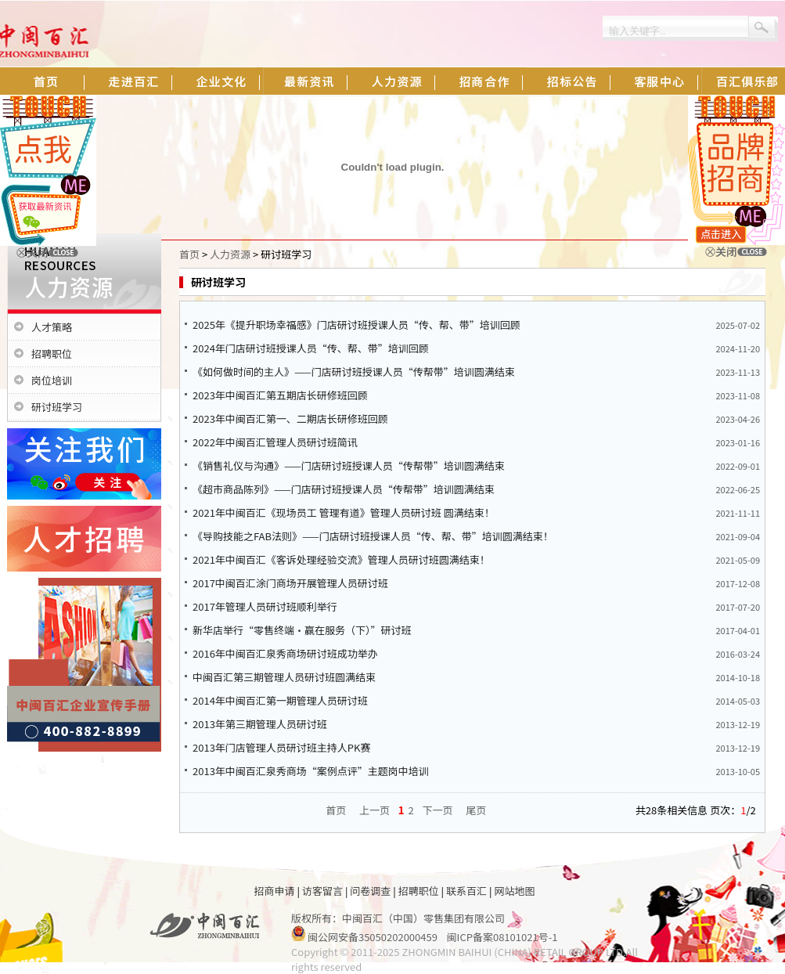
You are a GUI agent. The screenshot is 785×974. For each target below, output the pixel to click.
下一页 (438, 810)
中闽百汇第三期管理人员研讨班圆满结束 (284, 676)
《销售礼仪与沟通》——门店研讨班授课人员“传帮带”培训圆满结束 (349, 465)
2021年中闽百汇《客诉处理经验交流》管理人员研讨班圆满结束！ (341, 559)
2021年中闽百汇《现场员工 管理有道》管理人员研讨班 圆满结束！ (344, 512)
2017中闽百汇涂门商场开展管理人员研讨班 (290, 582)
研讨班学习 (56, 406)
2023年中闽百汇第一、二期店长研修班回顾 (290, 418)
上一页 (374, 810)
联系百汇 (466, 890)
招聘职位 (51, 353)
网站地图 (514, 890)
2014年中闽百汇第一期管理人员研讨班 (280, 700)
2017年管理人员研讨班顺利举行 (265, 606)
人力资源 (230, 254)
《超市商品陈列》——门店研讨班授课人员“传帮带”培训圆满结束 (344, 489)
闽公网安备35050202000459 (373, 936)
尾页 (476, 810)
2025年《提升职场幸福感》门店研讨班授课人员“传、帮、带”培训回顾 (356, 324)
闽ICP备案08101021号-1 (502, 936)
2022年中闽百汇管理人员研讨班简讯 (275, 442)
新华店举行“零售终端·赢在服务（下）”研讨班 (302, 629)
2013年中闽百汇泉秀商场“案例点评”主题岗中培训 (311, 770)
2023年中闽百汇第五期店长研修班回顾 (280, 395)
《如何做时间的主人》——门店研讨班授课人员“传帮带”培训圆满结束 (354, 371)
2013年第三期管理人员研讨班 (260, 723)
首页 (189, 254)
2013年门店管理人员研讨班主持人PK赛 (282, 747)
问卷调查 (370, 890)
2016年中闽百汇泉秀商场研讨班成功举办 (285, 653)
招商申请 (274, 890)
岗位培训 (51, 380)
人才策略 (51, 326)
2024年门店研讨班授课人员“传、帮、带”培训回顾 (311, 348)
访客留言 (322, 890)
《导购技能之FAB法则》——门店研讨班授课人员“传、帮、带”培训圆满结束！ (373, 535)
